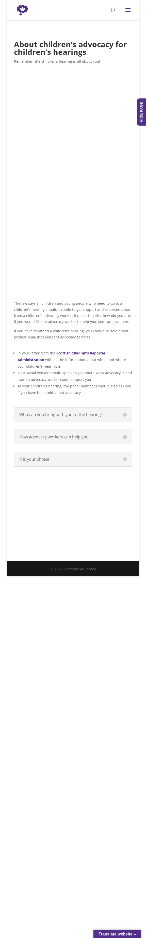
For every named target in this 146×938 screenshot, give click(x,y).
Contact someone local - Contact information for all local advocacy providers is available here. (73, 497)
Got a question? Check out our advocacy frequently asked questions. (73, 530)
